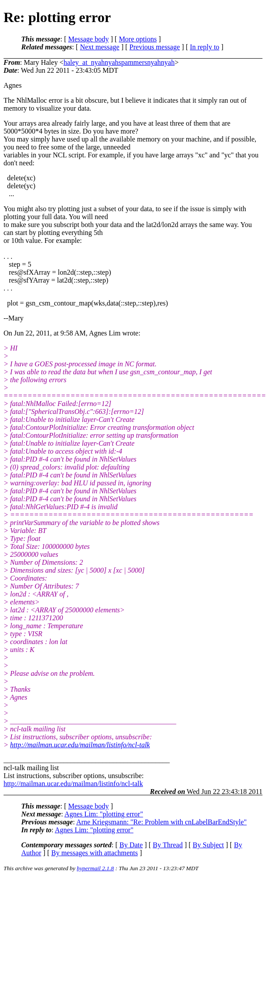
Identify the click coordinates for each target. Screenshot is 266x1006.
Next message (99, 47)
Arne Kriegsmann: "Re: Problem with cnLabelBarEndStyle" (161, 822)
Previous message (154, 47)
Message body (88, 39)
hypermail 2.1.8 (95, 868)
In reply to (205, 47)
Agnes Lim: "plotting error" (104, 814)
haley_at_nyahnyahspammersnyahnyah (119, 62)
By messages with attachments (94, 853)
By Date (131, 845)
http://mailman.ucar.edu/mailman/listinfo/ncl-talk (80, 745)
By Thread (168, 845)
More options (138, 39)
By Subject (208, 845)
